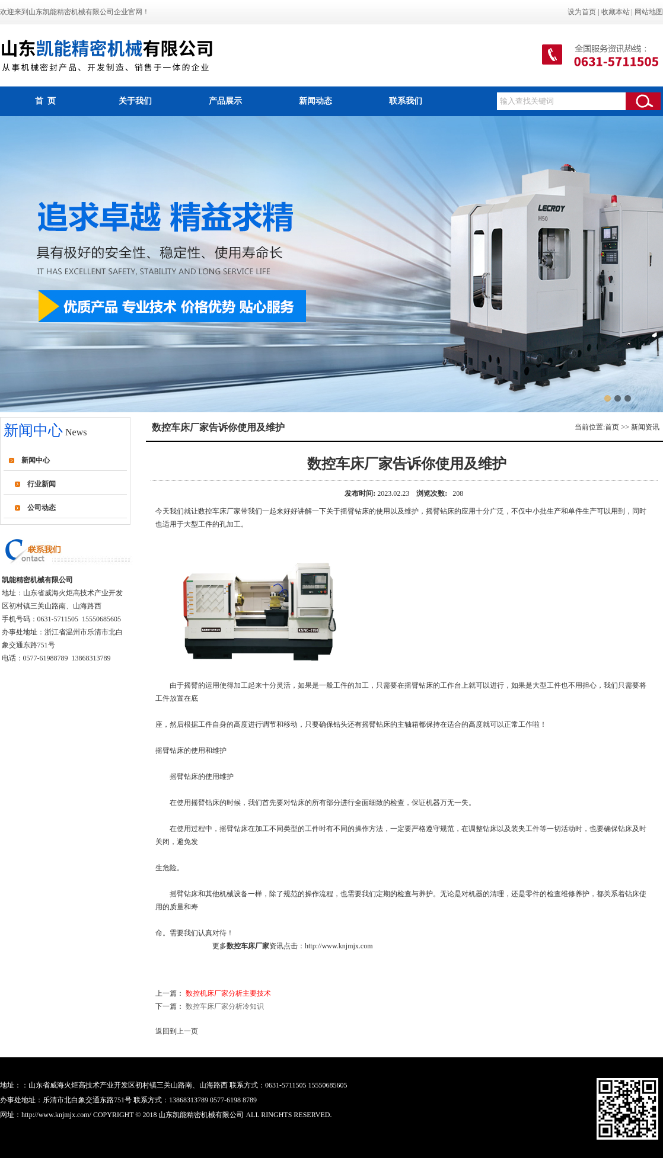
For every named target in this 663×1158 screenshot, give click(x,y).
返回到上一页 (176, 1031)
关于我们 (135, 101)
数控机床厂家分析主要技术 (228, 993)
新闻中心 (35, 460)
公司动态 (41, 507)
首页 (612, 427)
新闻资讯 (645, 427)
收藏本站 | (618, 12)
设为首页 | (584, 12)
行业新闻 (41, 484)
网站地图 (649, 12)
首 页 (45, 101)
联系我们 (405, 101)
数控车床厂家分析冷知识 (225, 1006)
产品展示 (225, 101)
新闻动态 (315, 101)
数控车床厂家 (219, 511)
